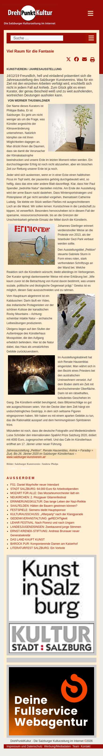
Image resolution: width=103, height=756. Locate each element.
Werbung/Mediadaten (57, 746)
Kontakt (85, 746)
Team (75, 746)
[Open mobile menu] (91, 38)
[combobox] (37, 38)
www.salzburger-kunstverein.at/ (26, 457)
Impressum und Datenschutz (24, 746)
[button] (68, 59)
